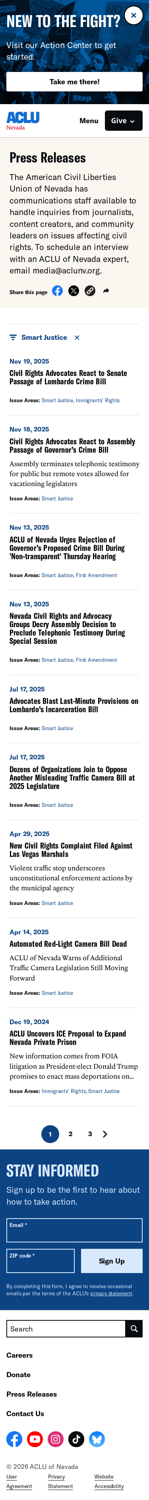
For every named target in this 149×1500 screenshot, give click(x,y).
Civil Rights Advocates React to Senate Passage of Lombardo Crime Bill (68, 377)
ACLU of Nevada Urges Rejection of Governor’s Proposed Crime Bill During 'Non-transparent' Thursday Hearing (67, 547)
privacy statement (111, 1293)
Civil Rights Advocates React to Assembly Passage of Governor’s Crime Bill (72, 445)
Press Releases (31, 1394)
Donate (18, 1374)
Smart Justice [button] (45, 337)
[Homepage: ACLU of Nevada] (34, 121)
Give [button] (119, 120)
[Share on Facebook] (57, 293)
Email (18, 1224)
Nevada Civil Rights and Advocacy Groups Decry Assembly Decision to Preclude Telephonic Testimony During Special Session (67, 628)
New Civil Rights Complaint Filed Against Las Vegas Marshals (71, 849)
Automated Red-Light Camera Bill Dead (68, 943)
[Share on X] (73, 293)
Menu (89, 120)
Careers (19, 1355)
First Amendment (96, 575)
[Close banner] (133, 15)
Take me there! (75, 81)
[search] (134, 1328)
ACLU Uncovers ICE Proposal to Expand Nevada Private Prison (68, 1037)
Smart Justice (57, 400)
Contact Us (25, 1413)
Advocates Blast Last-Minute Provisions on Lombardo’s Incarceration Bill (74, 705)
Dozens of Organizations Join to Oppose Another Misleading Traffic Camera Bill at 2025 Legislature (72, 777)
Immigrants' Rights (98, 400)
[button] (90, 291)
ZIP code (22, 1255)
